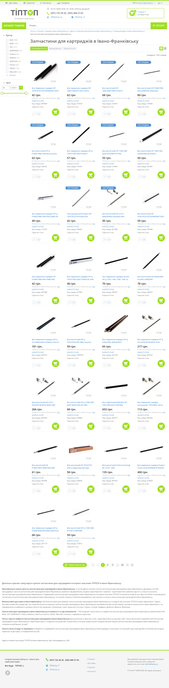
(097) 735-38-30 (57, 660)
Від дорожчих (69, 48)
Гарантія (91, 667)
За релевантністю (39, 48)
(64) (14, 65)
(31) (15, 57)
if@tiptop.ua (55, 669)
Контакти (92, 671)
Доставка (91, 663)
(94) (14, 54)
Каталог (14, 25)
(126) (15, 72)
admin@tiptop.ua (151, 664)
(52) (16, 50)
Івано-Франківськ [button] (145, 3)
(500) (14, 40)
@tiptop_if (80, 17)
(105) (14, 43)
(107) (13, 47)
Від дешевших (55, 48)
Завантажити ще (76, 565)
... (117, 565)
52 (122, 565)
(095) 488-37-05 (72, 660)
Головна (91, 659)
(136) (14, 68)
